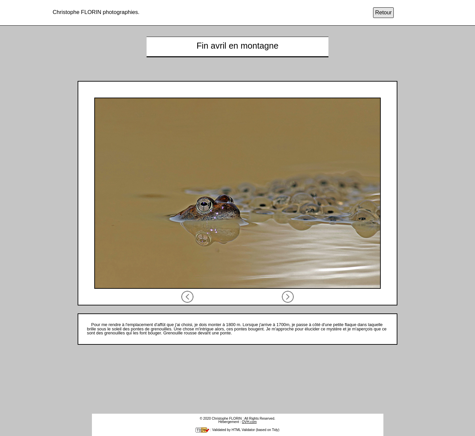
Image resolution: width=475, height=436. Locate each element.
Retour (383, 13)
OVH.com (249, 422)
